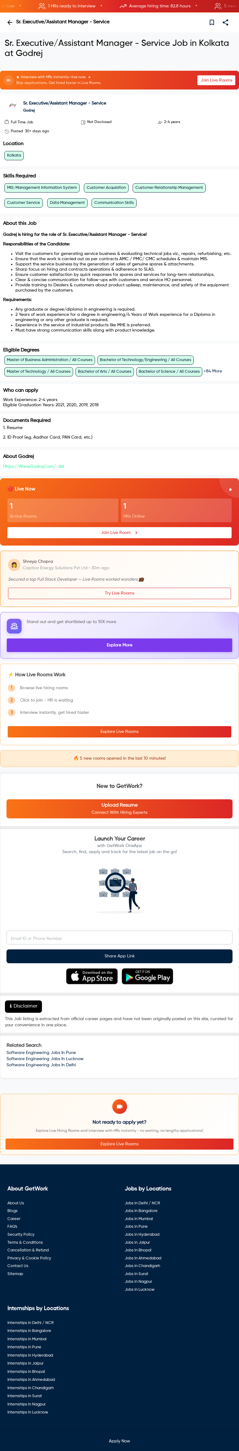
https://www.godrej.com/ (29, 466)
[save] (212, 22)
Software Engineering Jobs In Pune (41, 1053)
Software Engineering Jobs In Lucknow (45, 1059)
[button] (119, 6)
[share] (225, 22)
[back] (10, 22)
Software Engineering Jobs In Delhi (41, 1065)
